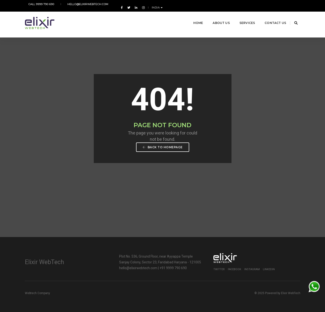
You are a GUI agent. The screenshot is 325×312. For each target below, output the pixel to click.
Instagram (252, 269)
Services (241, 17)
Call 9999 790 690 (38, 4)
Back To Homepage (163, 147)
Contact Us (270, 17)
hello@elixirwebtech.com (78, 4)
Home (192, 17)
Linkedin (269, 269)
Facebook (234, 269)
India (293, 4)
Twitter (219, 269)
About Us (215, 17)
